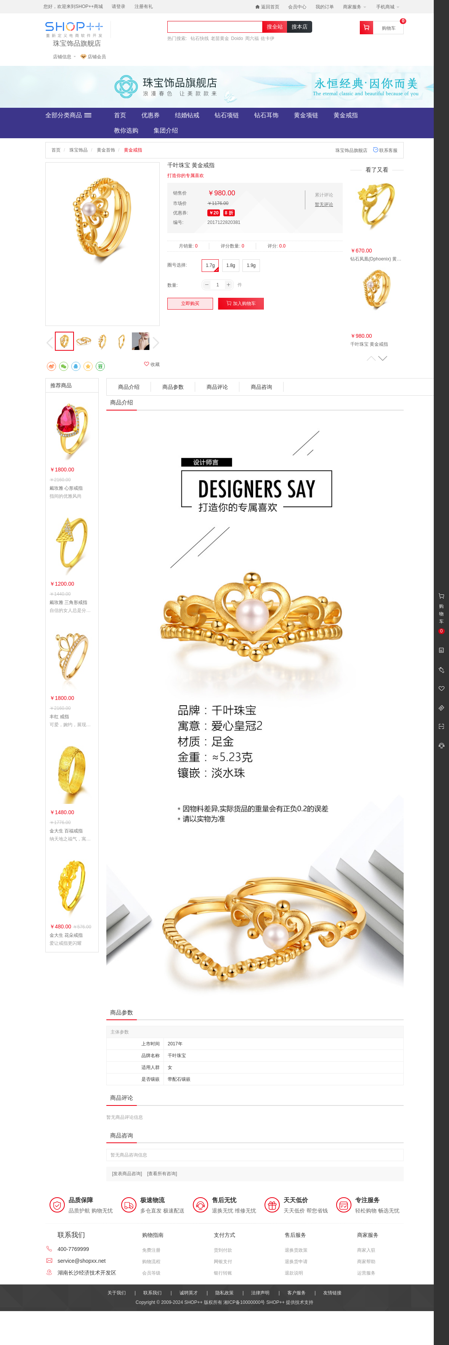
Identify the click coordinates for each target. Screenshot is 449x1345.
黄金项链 (306, 115)
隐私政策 (224, 1292)
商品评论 (217, 387)
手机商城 (387, 7)
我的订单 (325, 7)
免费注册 (151, 1250)
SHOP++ (275, 1302)
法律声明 (260, 1292)
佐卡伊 (267, 38)
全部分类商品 (68, 115)
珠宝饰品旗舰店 (77, 43)
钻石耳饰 (266, 115)
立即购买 (190, 303)
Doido (237, 38)
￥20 (213, 213)
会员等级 (151, 1273)
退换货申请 (296, 1261)
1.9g (251, 265)
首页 (120, 115)
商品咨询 (261, 387)
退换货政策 (296, 1250)
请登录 (118, 6)
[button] (382, 358)
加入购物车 (241, 303)
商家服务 (354, 7)
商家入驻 (366, 1250)
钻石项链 (227, 115)
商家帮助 (366, 1261)
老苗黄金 (220, 38)
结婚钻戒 (187, 115)
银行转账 (223, 1273)
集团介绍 (166, 130)
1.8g (230, 265)
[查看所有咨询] (162, 1173)
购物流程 (151, 1261)
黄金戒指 (346, 115)
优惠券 (150, 115)
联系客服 (385, 150)
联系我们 (152, 1292)
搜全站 (275, 27)
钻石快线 (200, 38)
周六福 (252, 38)
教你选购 (126, 130)
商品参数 (173, 387)
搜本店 (300, 27)
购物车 (389, 28)
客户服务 (296, 1292)
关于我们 (116, 1292)
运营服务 (366, 1273)
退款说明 (294, 1273)
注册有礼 (144, 6)
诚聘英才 (189, 1292)
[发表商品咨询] (127, 1173)
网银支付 (223, 1261)
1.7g (210, 265)
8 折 (229, 213)
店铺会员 (93, 56)
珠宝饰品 (78, 150)
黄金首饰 (106, 150)
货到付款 (223, 1250)
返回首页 (267, 7)
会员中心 (297, 7)
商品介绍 (129, 387)
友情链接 (332, 1292)
